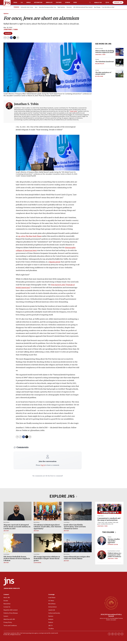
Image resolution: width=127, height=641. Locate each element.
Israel (15, 2)
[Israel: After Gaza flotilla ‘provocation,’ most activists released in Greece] (78, 511)
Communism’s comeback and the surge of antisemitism (108, 519)
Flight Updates (61, 7)
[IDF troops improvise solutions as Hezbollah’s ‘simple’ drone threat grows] (48, 543)
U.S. (22, 2)
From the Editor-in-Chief (108, 7)
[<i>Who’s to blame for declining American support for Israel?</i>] (119, 52)
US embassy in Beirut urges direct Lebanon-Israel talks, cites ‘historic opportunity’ (47, 526)
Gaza (36, 7)
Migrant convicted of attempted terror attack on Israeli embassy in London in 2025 (17, 526)
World (28, 2)
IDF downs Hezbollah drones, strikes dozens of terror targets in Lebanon (17, 558)
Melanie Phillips (99, 63)
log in (43, 465)
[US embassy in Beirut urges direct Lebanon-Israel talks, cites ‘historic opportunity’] (48, 511)
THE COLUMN (109, 532)
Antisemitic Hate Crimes (27, 7)
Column (97, 59)
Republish (8, 33)
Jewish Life (49, 2)
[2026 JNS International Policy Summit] (111, 603)
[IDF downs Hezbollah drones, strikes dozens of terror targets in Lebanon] (18, 543)
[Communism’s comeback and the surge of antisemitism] (109, 509)
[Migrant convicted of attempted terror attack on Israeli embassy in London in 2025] (18, 511)
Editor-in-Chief (99, 48)
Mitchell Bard (99, 76)
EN (108, 2)
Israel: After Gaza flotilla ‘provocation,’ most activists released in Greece (75, 526)
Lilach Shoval (37, 562)
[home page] (7, 3)
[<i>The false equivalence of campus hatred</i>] (119, 74)
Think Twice (73, 111)
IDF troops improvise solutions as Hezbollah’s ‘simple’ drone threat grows (47, 558)
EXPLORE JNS (63, 496)
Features (59, 2)
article (54, 262)
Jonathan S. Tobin (11, 29)
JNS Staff (6, 531)
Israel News (66, 522)
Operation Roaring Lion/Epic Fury (47, 7)
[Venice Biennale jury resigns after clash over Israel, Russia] (78, 543)
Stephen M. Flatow (113, 544)
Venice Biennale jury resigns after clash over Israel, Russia (77, 558)
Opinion (67, 2)
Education (69, 7)
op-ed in (29, 236)
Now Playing (97, 7)
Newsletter (98, 2)
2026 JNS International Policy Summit (111, 615)
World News (6, 522)
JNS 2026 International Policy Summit (83, 7)
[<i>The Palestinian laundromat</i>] (119, 63)
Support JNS (118, 2)
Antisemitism (38, 2)
